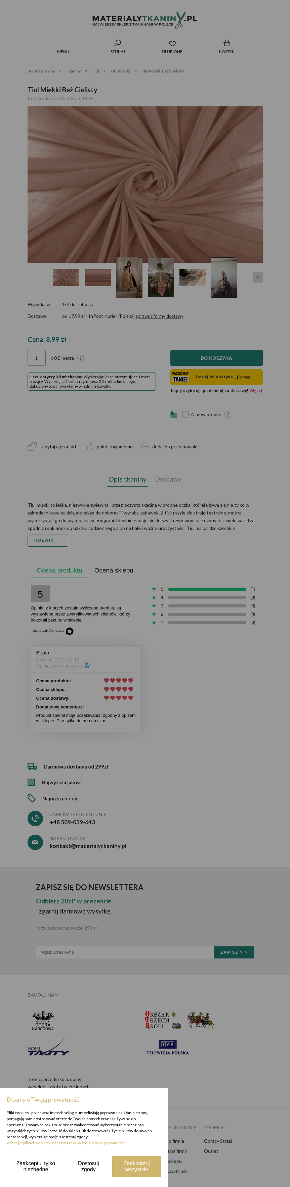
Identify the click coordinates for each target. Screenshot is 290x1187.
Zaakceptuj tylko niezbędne (35, 1166)
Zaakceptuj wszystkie (137, 1166)
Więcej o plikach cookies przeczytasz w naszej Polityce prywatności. (67, 1142)
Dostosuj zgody (88, 1166)
